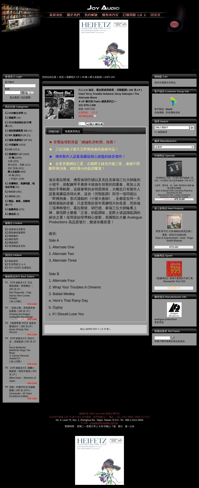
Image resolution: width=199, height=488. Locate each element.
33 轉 (84, 77)
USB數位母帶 (16, 113)
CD (10, 149)
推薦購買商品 (72, 131)
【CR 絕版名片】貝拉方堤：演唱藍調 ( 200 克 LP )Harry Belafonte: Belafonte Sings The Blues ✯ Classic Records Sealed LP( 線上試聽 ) (22, 350)
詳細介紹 (54, 131)
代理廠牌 (13, 144)
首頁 (61, 77)
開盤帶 (12, 117)
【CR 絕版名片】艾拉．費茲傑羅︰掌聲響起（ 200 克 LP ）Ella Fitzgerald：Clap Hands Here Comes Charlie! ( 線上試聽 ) (21, 292)
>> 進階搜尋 (163, 132)
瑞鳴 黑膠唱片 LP (18, 140)
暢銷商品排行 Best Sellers (20, 276)
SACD (12, 191)
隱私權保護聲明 (17, 232)
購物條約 (13, 236)
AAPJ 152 (109, 77)
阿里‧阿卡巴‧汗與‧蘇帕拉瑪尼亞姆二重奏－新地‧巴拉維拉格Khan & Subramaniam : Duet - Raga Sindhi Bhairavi (177, 236)
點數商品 (13, 209)
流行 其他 (13, 168)
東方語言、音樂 (16, 164)
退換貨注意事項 (17, 229)
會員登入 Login (13, 76)
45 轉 (11, 175)
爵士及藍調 (96, 77)
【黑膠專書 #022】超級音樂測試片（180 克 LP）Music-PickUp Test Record (22, 328)
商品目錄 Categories (16, 106)
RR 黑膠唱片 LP (17, 135)
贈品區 (12, 214)
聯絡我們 (13, 242)
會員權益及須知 (17, 246)
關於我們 (13, 239)
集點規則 (13, 261)
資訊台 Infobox (13, 255)
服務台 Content (13, 223)
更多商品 (162, 322)
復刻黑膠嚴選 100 (18, 130)
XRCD (12, 196)
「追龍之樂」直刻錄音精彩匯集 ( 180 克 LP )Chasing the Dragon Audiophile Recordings (22, 312)
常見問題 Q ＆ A (17, 264)
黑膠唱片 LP (72, 77)
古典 (10, 161)
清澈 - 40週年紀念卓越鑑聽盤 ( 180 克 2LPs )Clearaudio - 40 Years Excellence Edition (22, 392)
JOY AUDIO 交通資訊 (20, 267)
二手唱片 (13, 178)
